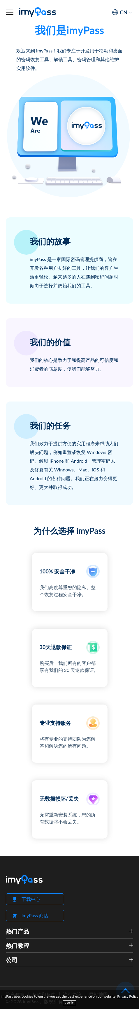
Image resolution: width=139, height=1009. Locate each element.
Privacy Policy (127, 996)
